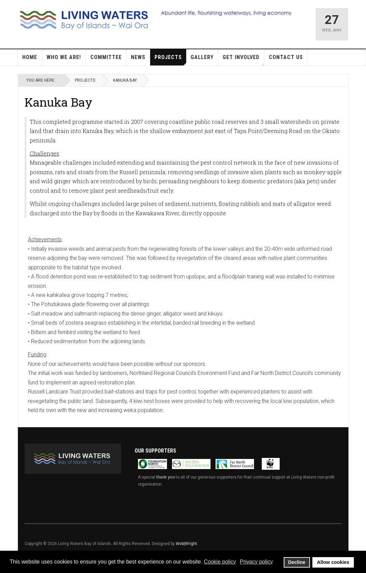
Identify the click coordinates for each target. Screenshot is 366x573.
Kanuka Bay (58, 102)
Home (29, 57)
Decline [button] (296, 562)
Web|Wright (186, 543)
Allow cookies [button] (333, 562)
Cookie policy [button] (220, 562)
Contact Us (286, 57)
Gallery (202, 57)
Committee (106, 57)
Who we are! (64, 57)
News (138, 57)
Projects (170, 59)
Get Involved (243, 59)
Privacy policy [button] (256, 562)
